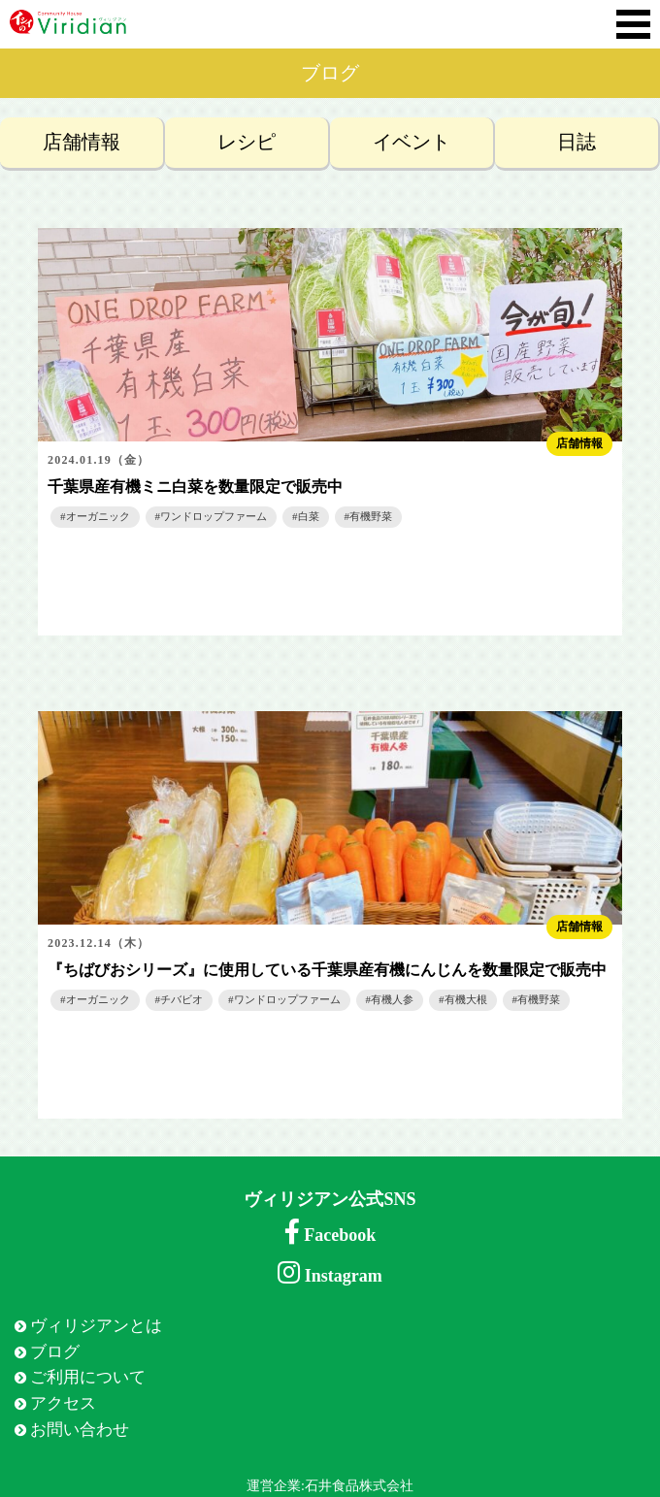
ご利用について (88, 1377)
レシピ (246, 142)
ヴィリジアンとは (96, 1326)
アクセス (63, 1403)
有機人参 (392, 999)
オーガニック (98, 516)
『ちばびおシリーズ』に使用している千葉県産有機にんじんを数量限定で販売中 (327, 969)
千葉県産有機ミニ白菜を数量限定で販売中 (195, 486)
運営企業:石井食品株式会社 (330, 1486)
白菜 (308, 516)
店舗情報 (81, 142)
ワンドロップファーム (213, 516)
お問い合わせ (79, 1429)
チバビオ (181, 999)
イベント (411, 142)
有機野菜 (370, 516)
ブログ (55, 1352)
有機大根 (466, 999)
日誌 (576, 142)
